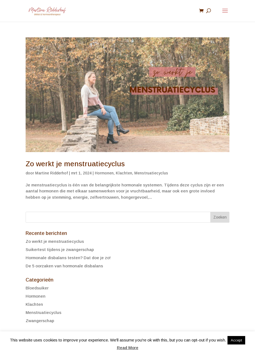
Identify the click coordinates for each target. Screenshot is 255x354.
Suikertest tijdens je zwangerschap (60, 249)
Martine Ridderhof (51, 173)
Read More (127, 347)
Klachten (124, 173)
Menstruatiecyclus (151, 173)
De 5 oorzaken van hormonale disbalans (64, 266)
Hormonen (104, 173)
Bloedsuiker (37, 288)
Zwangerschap (40, 320)
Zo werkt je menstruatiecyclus (75, 164)
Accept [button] (236, 340)
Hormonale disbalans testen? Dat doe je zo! (68, 257)
